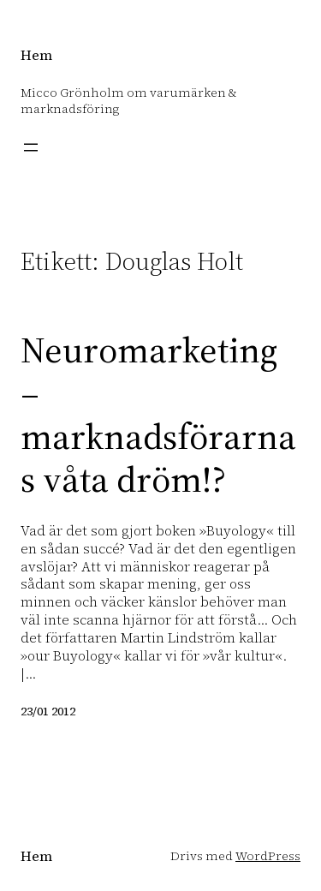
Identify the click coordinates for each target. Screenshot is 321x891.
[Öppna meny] (31, 147)
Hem (36, 54)
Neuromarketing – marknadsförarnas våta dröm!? (158, 414)
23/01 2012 (48, 711)
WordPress (267, 855)
